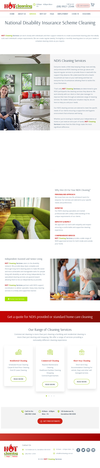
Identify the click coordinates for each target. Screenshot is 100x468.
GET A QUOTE (81, 5)
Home (12, 14)
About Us (22, 14)
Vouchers (86, 14)
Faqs (52, 14)
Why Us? (43, 14)
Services (32, 14)
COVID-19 (75, 14)
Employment (63, 14)
